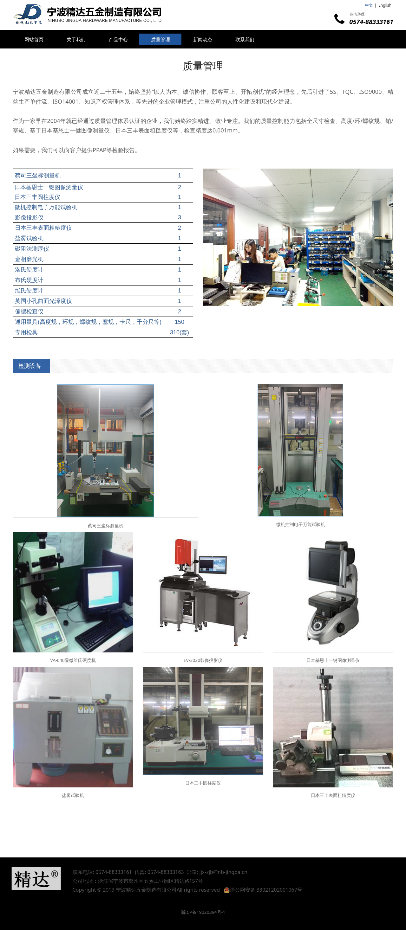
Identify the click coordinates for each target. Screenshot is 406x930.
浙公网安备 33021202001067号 (270, 889)
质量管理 (160, 39)
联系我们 (244, 39)
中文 (369, 5)
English (384, 5)
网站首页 (33, 39)
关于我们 (76, 39)
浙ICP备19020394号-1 (203, 912)
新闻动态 (202, 39)
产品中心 (118, 39)
